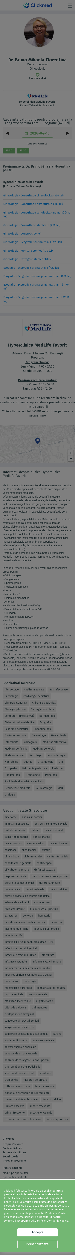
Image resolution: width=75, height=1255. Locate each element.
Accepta (37, 1232)
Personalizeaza (37, 1244)
